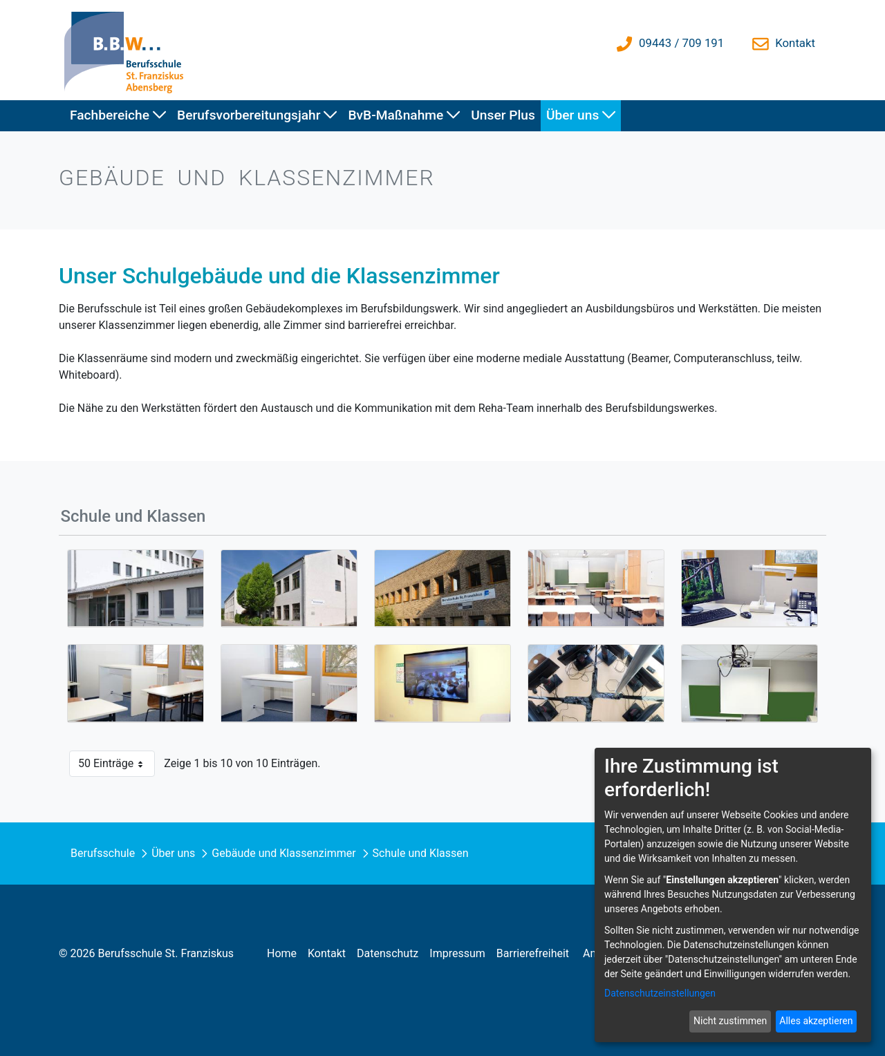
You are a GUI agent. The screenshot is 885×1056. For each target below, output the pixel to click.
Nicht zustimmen (730, 1020)
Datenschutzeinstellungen (660, 993)
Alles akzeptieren (816, 1020)
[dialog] (733, 895)
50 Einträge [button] (116, 767)
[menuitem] (117, 115)
